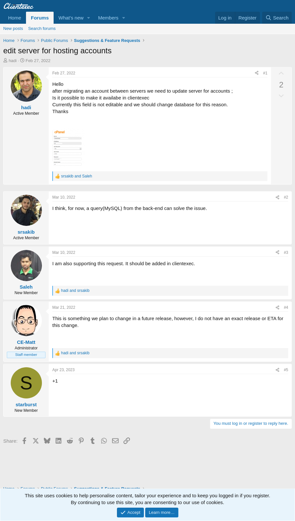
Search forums (42, 28)
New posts (13, 28)
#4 (286, 307)
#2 (286, 197)
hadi (13, 60)
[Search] (277, 18)
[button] (88, 18)
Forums (40, 17)
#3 (286, 252)
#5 (286, 370)
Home (14, 17)
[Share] (256, 73)
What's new (70, 17)
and (76, 176)
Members (108, 17)
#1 (265, 73)
